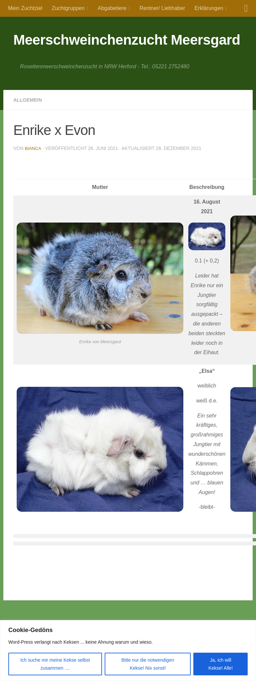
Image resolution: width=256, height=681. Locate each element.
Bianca (33, 148)
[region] (128, 650)
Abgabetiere (112, 8)
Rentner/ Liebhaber (162, 8)
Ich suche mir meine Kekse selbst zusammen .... (55, 664)
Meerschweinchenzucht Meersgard (126, 40)
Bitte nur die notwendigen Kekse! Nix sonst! (147, 664)
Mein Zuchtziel (25, 8)
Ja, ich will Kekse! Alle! (220, 664)
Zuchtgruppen (68, 8)
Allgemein (29, 100)
